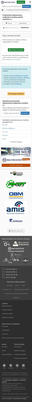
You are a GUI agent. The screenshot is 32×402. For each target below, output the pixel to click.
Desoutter (9, 285)
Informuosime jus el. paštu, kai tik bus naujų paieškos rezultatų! (14, 41)
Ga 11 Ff (5, 132)
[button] (30, 2)
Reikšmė (23, 23)
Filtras (9, 23)
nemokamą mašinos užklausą (19, 78)
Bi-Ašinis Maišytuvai (8, 128)
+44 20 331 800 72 (11, 269)
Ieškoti (26, 6)
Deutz (23, 285)
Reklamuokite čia (16, 231)
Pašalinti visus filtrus (11, 28)
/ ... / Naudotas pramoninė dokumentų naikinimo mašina (16, 10)
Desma (17, 285)
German (5, 135)
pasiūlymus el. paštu (21, 76)
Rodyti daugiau (16, 142)
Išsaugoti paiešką (16, 50)
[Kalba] (27, 2)
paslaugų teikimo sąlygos (20, 398)
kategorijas (18, 84)
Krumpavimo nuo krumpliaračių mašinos (16, 293)
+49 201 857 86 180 (11, 275)
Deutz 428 (16, 297)
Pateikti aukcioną (16, 165)
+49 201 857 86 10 (11, 272)
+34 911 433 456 (10, 277)
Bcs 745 (4, 125)
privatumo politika (15, 59)
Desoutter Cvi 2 (7, 289)
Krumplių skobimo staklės (21, 289)
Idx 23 (4, 139)
